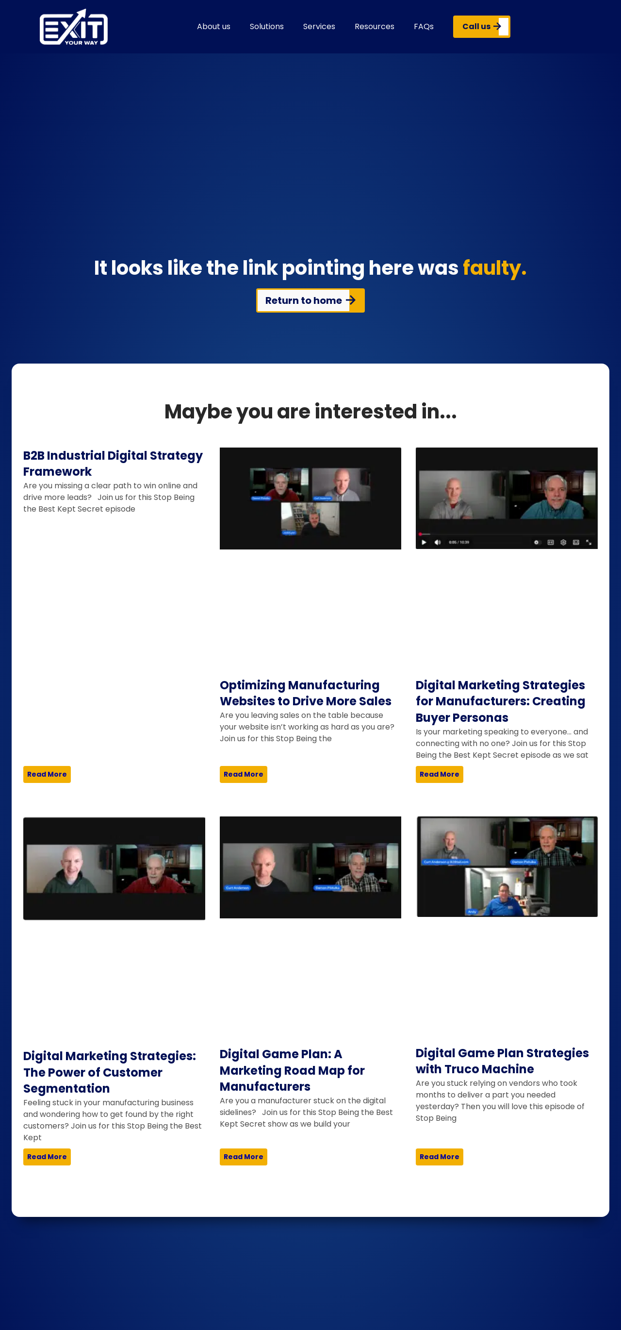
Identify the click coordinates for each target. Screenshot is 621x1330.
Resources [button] (374, 26)
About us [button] (213, 26)
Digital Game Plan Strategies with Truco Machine (502, 1061)
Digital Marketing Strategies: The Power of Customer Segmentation (109, 1072)
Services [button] (319, 26)
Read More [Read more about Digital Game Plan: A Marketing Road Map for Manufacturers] (243, 1157)
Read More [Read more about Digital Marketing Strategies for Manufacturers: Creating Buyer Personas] (439, 774)
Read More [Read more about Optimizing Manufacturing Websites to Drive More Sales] (243, 774)
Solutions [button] (267, 26)
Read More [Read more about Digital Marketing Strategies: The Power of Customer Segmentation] (47, 1157)
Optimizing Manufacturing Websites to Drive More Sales (306, 693)
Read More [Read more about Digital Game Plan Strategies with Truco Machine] (439, 1157)
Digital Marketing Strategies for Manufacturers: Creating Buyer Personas (501, 701)
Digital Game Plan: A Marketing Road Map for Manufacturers (292, 1070)
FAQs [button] (424, 26)
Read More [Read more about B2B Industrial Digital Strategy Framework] (47, 774)
